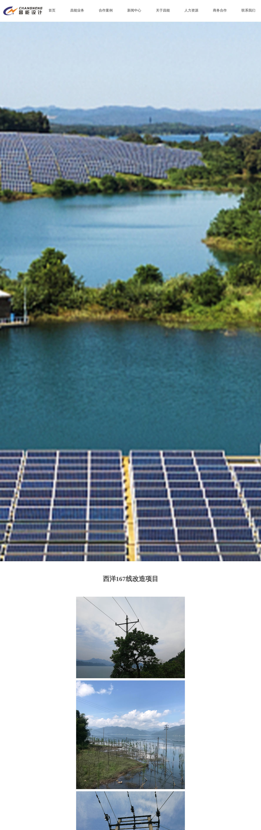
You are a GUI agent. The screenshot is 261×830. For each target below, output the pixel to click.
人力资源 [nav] (191, 10)
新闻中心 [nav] (134, 10)
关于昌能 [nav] (163, 10)
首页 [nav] (52, 10)
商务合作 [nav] (220, 10)
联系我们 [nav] (248, 10)
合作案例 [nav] (106, 10)
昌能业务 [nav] (77, 10)
